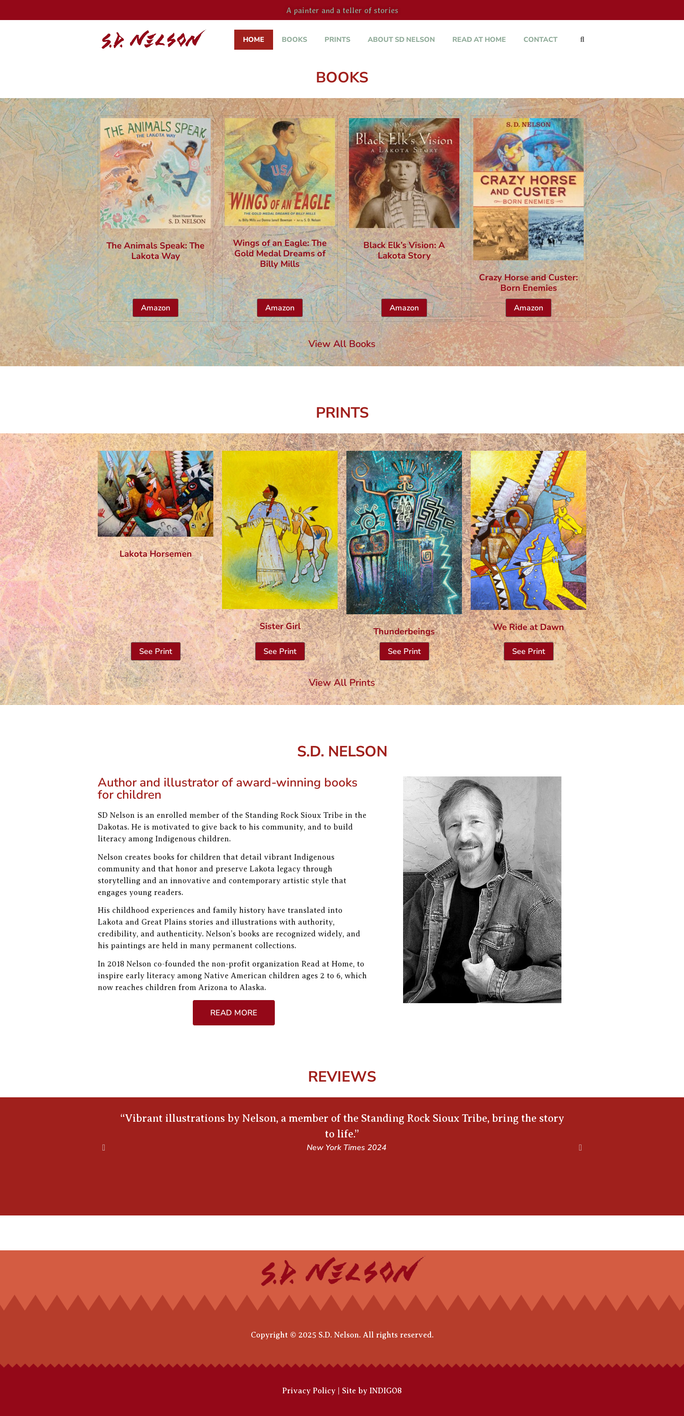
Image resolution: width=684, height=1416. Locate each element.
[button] (582, 40)
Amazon (155, 308)
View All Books (342, 344)
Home (253, 39)
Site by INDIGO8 (372, 1390)
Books (294, 39)
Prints (337, 39)
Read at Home (479, 39)
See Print (155, 651)
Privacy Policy (308, 1390)
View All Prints (342, 682)
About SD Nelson (401, 39)
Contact (540, 39)
